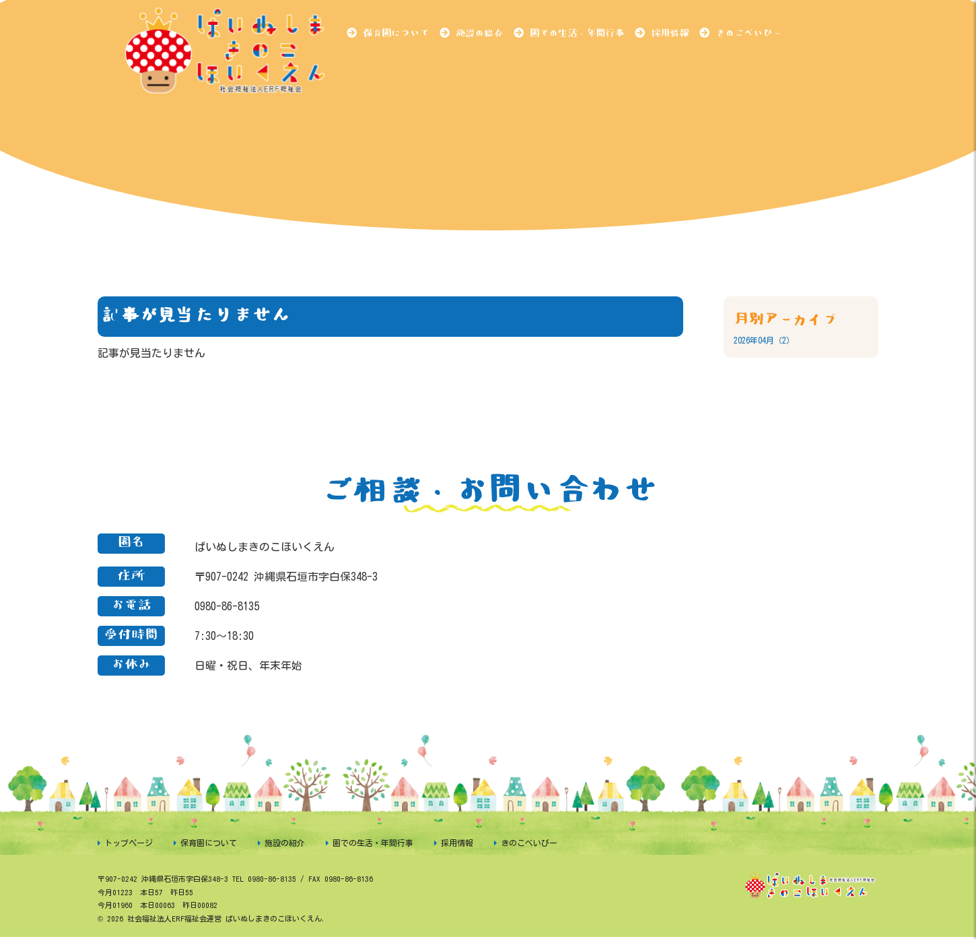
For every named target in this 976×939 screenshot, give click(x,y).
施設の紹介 (479, 33)
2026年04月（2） (764, 340)
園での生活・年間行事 (577, 33)
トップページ (128, 843)
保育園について (396, 33)
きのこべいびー (748, 33)
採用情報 (670, 33)
